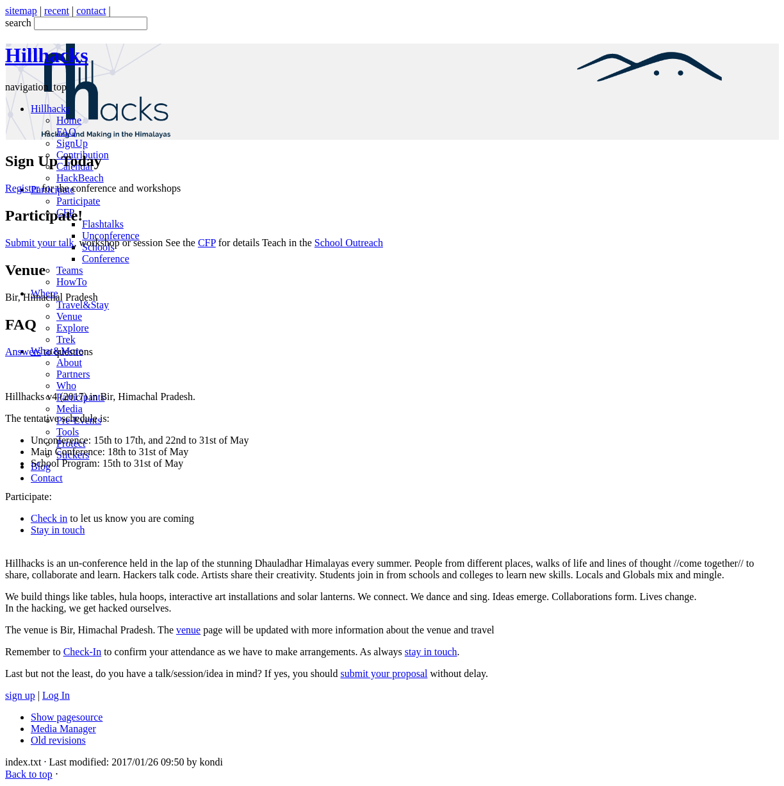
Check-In (82, 651)
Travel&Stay (82, 304)
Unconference (111, 235)
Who (66, 385)
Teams (69, 270)
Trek (66, 339)
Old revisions (58, 740)
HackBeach (80, 177)
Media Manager (63, 728)
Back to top (29, 774)
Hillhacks (50, 108)
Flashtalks (103, 224)
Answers (23, 351)
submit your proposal (383, 673)
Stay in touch (58, 529)
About (69, 362)
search (18, 22)
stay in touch (431, 651)
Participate (78, 201)
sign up (20, 695)
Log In (56, 695)
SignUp (72, 143)
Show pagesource (66, 717)
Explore (72, 327)
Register (22, 188)
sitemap (21, 10)
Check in (49, 518)
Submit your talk (39, 242)
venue (188, 629)
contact (91, 10)
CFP (207, 242)
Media (69, 408)
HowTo (71, 281)
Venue (69, 316)
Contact (47, 477)
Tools (67, 431)
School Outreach (348, 242)
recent (56, 10)
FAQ (66, 131)
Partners (73, 374)
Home (68, 120)
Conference (105, 258)
